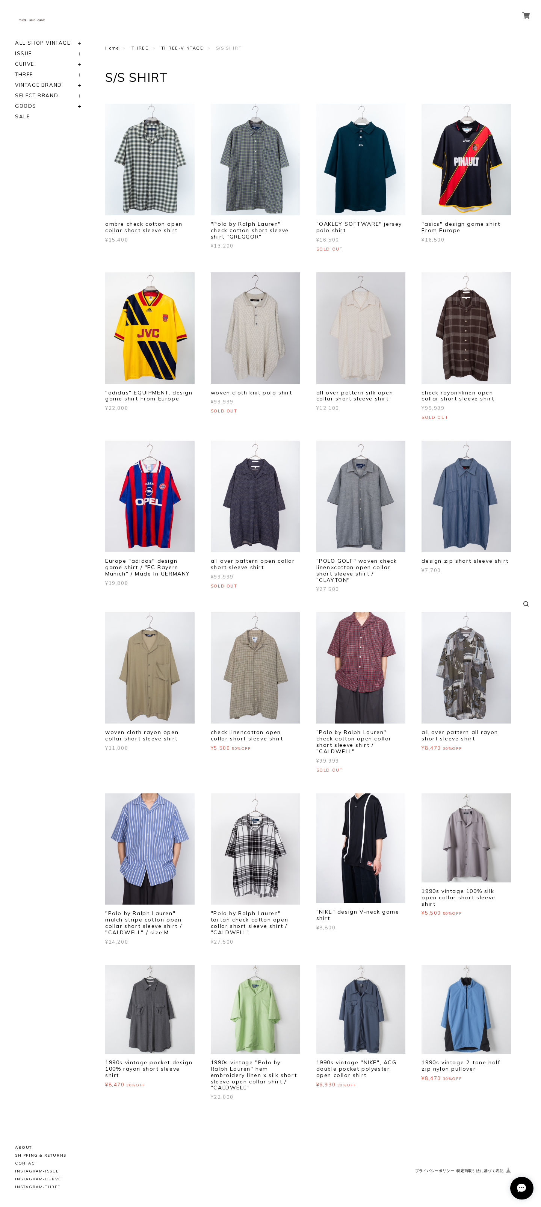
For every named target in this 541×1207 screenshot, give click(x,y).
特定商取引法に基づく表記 (479, 1171)
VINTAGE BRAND (38, 85)
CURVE (24, 64)
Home (112, 48)
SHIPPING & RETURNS (40, 1155)
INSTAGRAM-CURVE (38, 1179)
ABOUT (23, 1147)
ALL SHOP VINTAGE (43, 43)
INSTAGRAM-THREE (37, 1186)
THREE (24, 74)
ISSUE (23, 53)
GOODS (25, 106)
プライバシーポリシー (434, 1171)
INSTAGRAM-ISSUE (37, 1171)
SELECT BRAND (36, 95)
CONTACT (26, 1163)
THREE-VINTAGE (182, 48)
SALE (22, 116)
